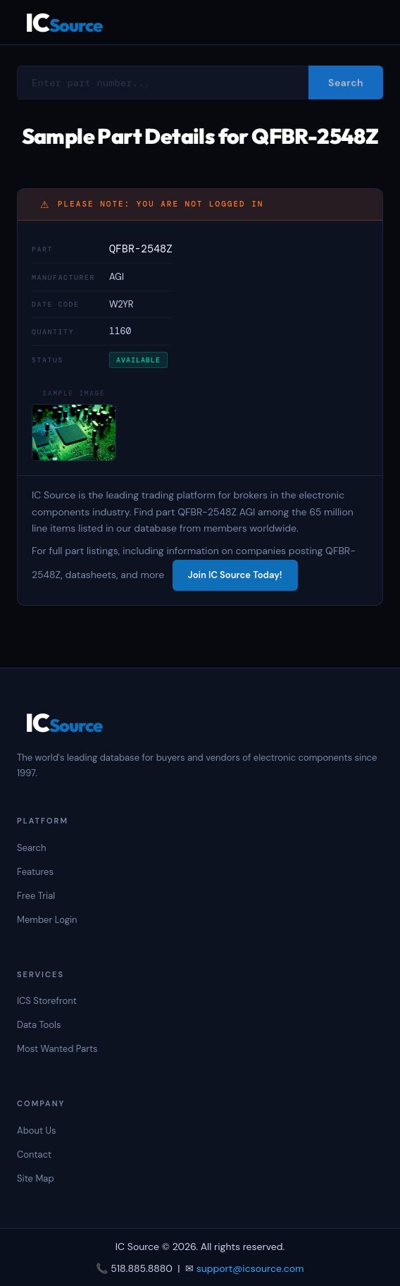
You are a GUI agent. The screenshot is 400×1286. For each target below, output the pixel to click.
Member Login (47, 920)
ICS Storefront (47, 1001)
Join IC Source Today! (235, 575)
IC (63, 22)
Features (35, 872)
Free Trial (36, 896)
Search (31, 848)
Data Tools (39, 1025)
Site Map (35, 1178)
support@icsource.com (250, 1268)
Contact (34, 1155)
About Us (36, 1131)
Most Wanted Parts (57, 1049)
